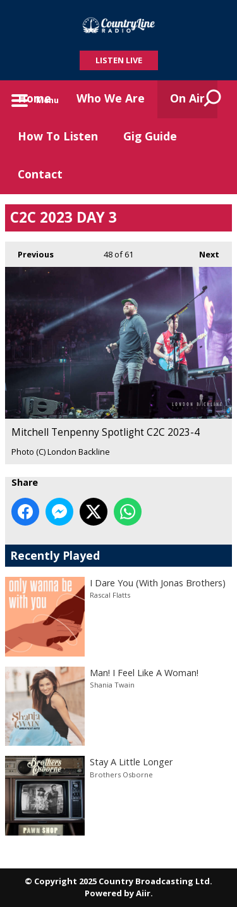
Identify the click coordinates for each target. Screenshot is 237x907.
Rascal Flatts (110, 595)
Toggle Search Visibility (213, 99)
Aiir (143, 893)
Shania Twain (112, 684)
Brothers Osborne (121, 774)
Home (34, 98)
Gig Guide (150, 136)
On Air (187, 98)
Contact (40, 174)
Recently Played (55, 555)
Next (202, 251)
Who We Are (110, 98)
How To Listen (58, 136)
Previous (29, 251)
